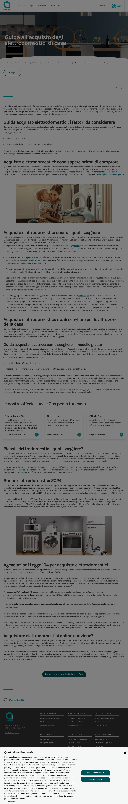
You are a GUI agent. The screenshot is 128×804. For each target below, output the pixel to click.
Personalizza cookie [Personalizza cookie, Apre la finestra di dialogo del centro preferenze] (95, 778)
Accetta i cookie (95, 784)
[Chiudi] (125, 759)
